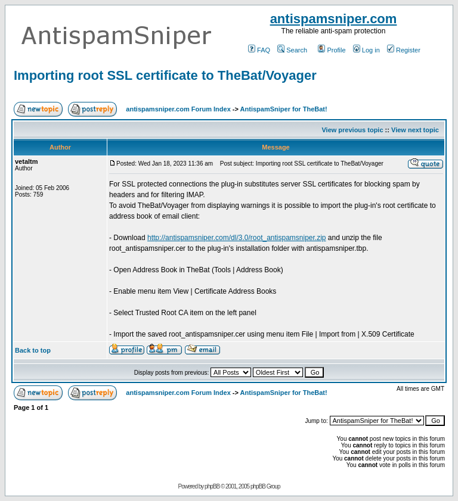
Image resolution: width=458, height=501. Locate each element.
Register (403, 50)
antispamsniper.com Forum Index (178, 109)
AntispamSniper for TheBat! (283, 109)
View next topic (415, 129)
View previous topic (352, 129)
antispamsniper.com (333, 18)
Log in (366, 50)
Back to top (33, 350)
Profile (331, 50)
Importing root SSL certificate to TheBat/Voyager (165, 75)
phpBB (212, 486)
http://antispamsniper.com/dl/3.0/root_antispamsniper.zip (236, 238)
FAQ (259, 50)
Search (292, 50)
